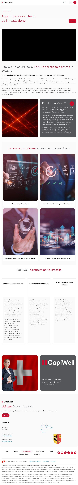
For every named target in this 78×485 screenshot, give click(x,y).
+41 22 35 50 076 (7, 440)
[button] (75, 2)
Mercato (51, 451)
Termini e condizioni (34, 461)
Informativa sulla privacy (49, 461)
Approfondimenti (24, 454)
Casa (7, 451)
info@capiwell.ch (7, 446)
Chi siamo (37, 454)
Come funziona (27, 451)
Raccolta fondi (40, 451)
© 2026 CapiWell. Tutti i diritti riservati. (16, 461)
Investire (15, 451)
